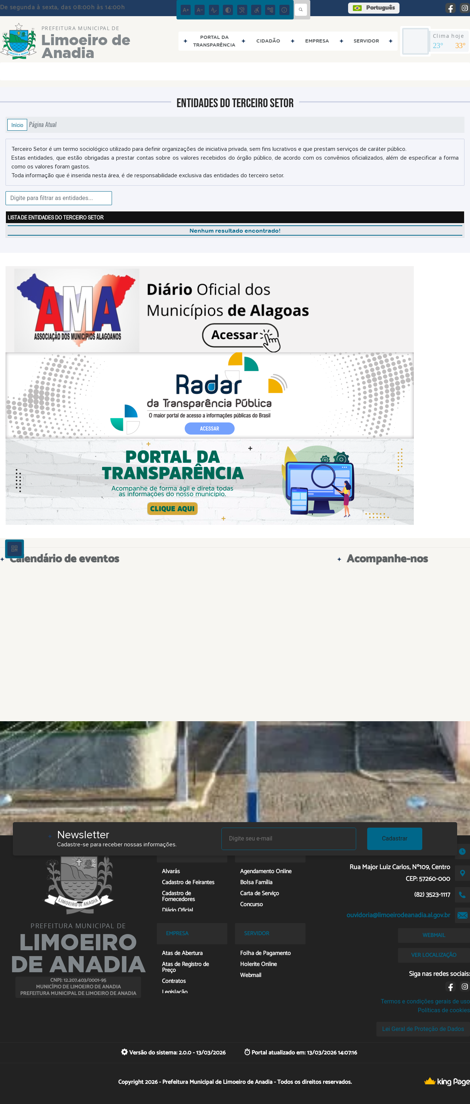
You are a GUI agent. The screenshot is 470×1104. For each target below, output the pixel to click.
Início (17, 124)
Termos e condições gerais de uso (425, 1001)
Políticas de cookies (444, 1010)
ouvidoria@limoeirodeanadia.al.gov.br (398, 915)
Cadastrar (395, 838)
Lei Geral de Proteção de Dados (423, 1028)
